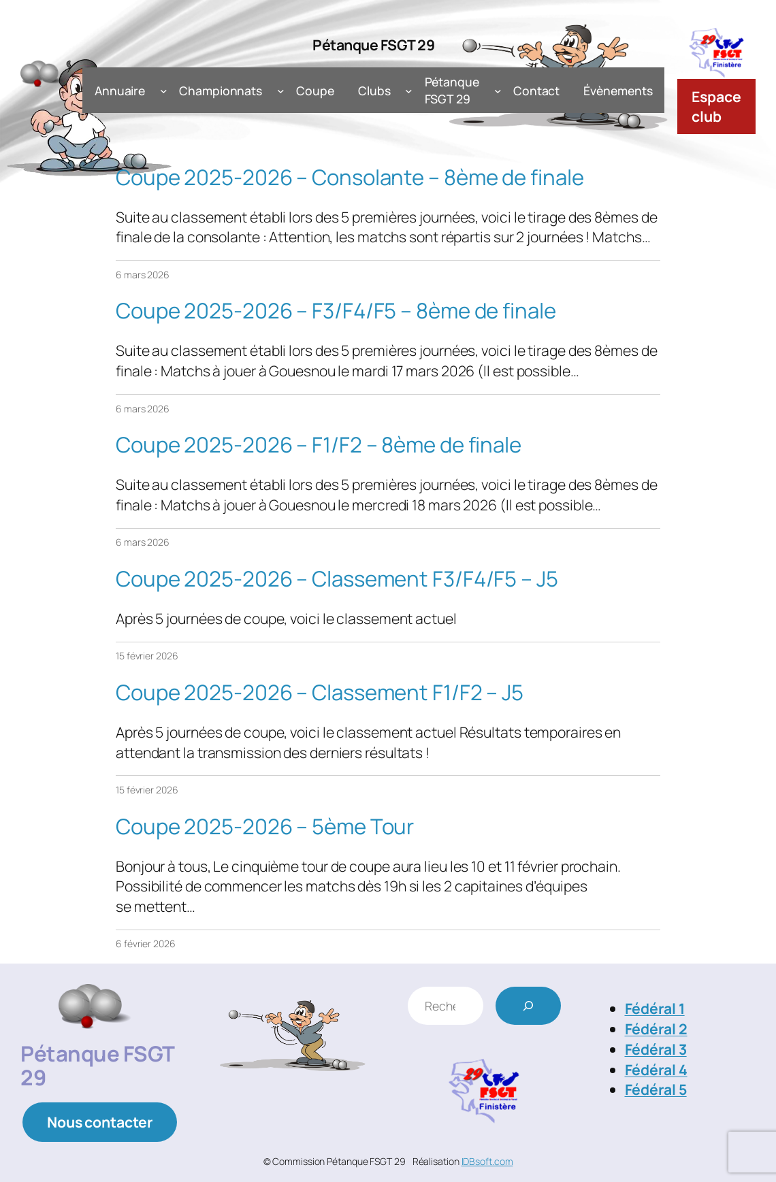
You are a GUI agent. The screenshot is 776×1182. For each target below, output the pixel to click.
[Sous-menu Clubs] (409, 91)
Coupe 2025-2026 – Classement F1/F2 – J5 (319, 692)
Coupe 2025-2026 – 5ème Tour (265, 826)
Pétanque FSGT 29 (373, 44)
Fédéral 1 (655, 1008)
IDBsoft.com (487, 1161)
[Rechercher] (528, 1006)
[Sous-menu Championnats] (281, 91)
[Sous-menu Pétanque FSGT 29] (498, 91)
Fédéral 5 (656, 1089)
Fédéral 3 (656, 1049)
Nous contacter (99, 1122)
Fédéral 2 (656, 1028)
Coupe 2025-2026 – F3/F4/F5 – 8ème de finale (336, 311)
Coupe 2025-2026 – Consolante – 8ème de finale (350, 177)
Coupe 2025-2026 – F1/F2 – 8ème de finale (318, 445)
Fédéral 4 (656, 1069)
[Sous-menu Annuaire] (163, 91)
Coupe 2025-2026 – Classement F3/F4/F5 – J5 (337, 579)
